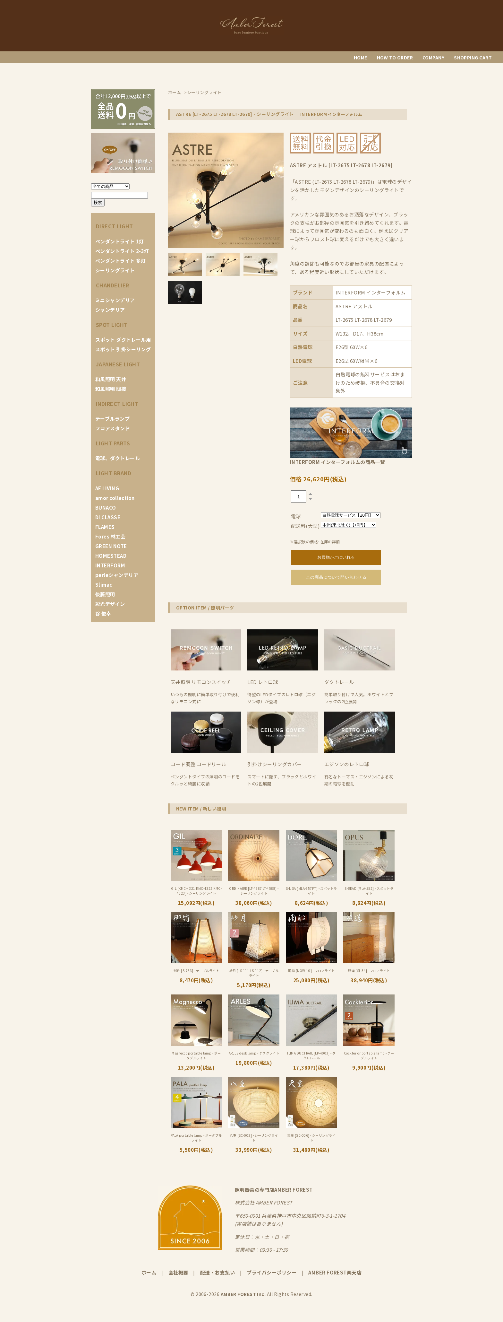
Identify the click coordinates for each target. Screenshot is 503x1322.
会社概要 (178, 1272)
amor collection (115, 498)
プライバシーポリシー (271, 1272)
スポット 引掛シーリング (123, 349)
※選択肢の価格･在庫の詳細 (315, 541)
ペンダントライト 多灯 (120, 260)
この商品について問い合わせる (336, 577)
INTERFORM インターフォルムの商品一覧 (337, 462)
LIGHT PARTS (113, 443)
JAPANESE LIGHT (118, 364)
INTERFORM (110, 565)
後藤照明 (105, 594)
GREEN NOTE (111, 546)
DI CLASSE (107, 517)
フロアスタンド (112, 428)
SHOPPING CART (473, 57)
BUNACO (105, 507)
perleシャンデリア (116, 575)
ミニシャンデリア (115, 300)
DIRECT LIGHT (114, 226)
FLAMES (105, 526)
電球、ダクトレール (117, 458)
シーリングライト (115, 270)
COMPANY (433, 57)
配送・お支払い (217, 1272)
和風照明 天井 (110, 379)
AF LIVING (107, 488)
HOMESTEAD (110, 555)
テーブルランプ (112, 418)
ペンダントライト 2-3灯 (122, 251)
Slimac (103, 584)
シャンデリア (110, 309)
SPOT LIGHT (112, 324)
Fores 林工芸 (110, 536)
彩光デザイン (110, 603)
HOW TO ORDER (395, 57)
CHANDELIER (112, 285)
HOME (360, 57)
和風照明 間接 (110, 388)
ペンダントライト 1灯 (119, 241)
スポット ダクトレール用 (123, 339)
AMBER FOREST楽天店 (335, 1272)
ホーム (148, 1272)
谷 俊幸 (103, 613)
